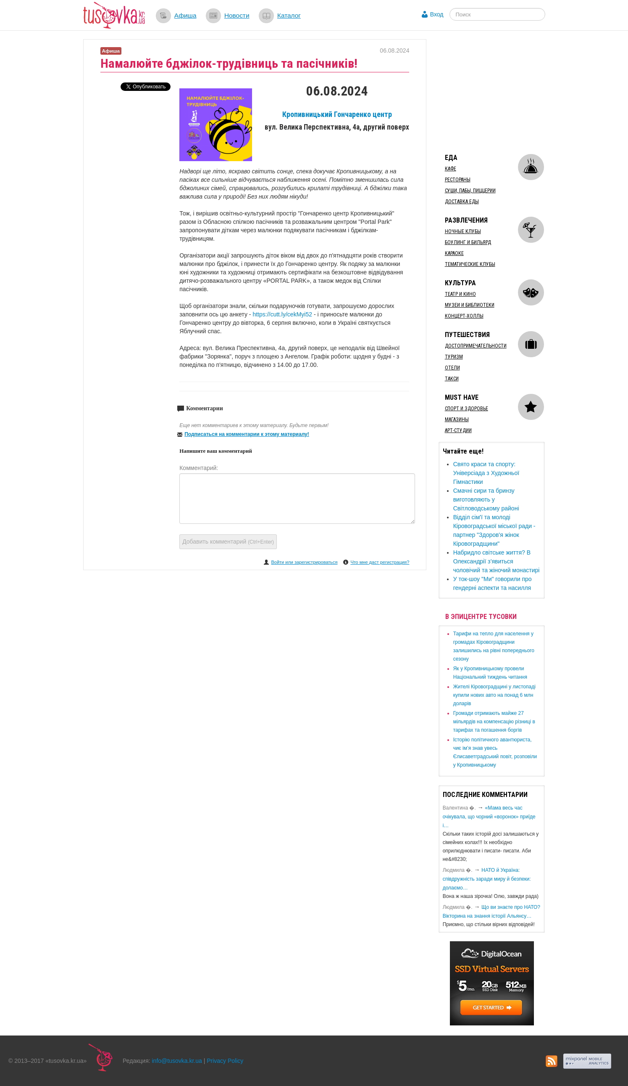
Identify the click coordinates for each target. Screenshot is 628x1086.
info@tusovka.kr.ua (177, 1060)
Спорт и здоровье (466, 409)
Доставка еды (462, 201)
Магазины (457, 419)
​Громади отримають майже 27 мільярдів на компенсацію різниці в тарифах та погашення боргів (494, 721)
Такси (452, 379)
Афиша (185, 15)
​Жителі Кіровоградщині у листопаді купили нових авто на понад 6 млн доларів (494, 695)
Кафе (450, 169)
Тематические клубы (470, 264)
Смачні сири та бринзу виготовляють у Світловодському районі (486, 499)
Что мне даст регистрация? (379, 562)
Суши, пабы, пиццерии (470, 191)
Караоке (454, 253)
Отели (452, 368)
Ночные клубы (463, 231)
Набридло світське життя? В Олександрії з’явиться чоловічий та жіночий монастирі (496, 561)
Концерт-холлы (464, 316)
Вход (437, 14)
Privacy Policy (225, 1060)
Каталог (289, 15)
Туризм (454, 357)
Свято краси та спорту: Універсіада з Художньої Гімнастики (486, 473)
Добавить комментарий (228, 541)
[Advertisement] (502, 91)
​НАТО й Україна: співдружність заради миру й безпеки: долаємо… (487, 879)
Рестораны (457, 180)
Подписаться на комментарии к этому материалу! (246, 434)
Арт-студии (458, 430)
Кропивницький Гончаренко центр (337, 114)
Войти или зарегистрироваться (304, 562)
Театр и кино (460, 294)
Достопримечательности (476, 346)
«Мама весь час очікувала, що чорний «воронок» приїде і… (489, 816)
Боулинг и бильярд (468, 242)
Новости (237, 15)
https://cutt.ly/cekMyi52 (283, 314)
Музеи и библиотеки (469, 305)
